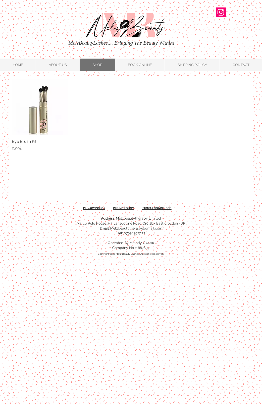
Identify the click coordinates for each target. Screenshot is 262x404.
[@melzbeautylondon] (221, 12)
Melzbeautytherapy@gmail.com (136, 228)
